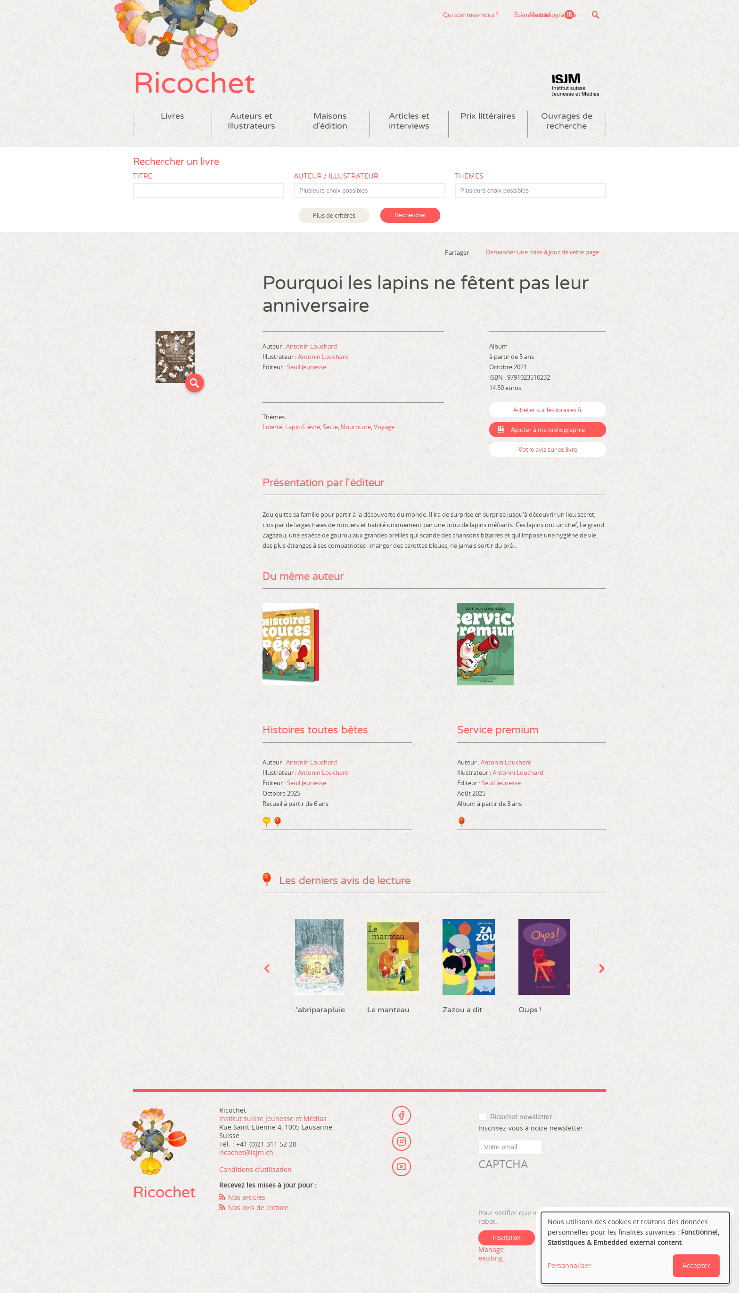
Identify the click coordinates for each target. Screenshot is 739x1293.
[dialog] (635, 1248)
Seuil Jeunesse (306, 367)
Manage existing (491, 1253)
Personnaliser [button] (569, 1265)
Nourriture (356, 427)
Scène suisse (484, 14)
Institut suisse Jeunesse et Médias (575, 85)
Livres (172, 116)
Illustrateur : (280, 356)
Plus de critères (334, 215)
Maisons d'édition (330, 121)
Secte (330, 427)
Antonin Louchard (311, 346)
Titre (142, 176)
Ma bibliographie (552, 14)
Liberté (272, 427)
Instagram (401, 1140)
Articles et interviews (409, 121)
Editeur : (275, 367)
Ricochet (194, 83)
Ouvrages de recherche (566, 121)
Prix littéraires (488, 116)
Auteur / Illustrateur (336, 176)
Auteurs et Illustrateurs (251, 121)
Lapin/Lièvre (302, 427)
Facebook (401, 1115)
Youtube (401, 1166)
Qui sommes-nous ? (424, 14)
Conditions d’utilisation (255, 1168)
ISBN (496, 377)
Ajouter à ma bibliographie (548, 429)
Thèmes (469, 176)
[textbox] (374, 191)
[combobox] (369, 190)
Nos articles (246, 1196)
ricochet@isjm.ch (246, 1151)
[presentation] (550, 1189)
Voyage (384, 427)
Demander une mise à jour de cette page (542, 252)
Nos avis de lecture (258, 1207)
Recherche (595, 14)
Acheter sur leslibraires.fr (547, 410)
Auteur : (274, 346)
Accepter (696, 1265)
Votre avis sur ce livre (547, 449)
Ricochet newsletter (521, 1117)
